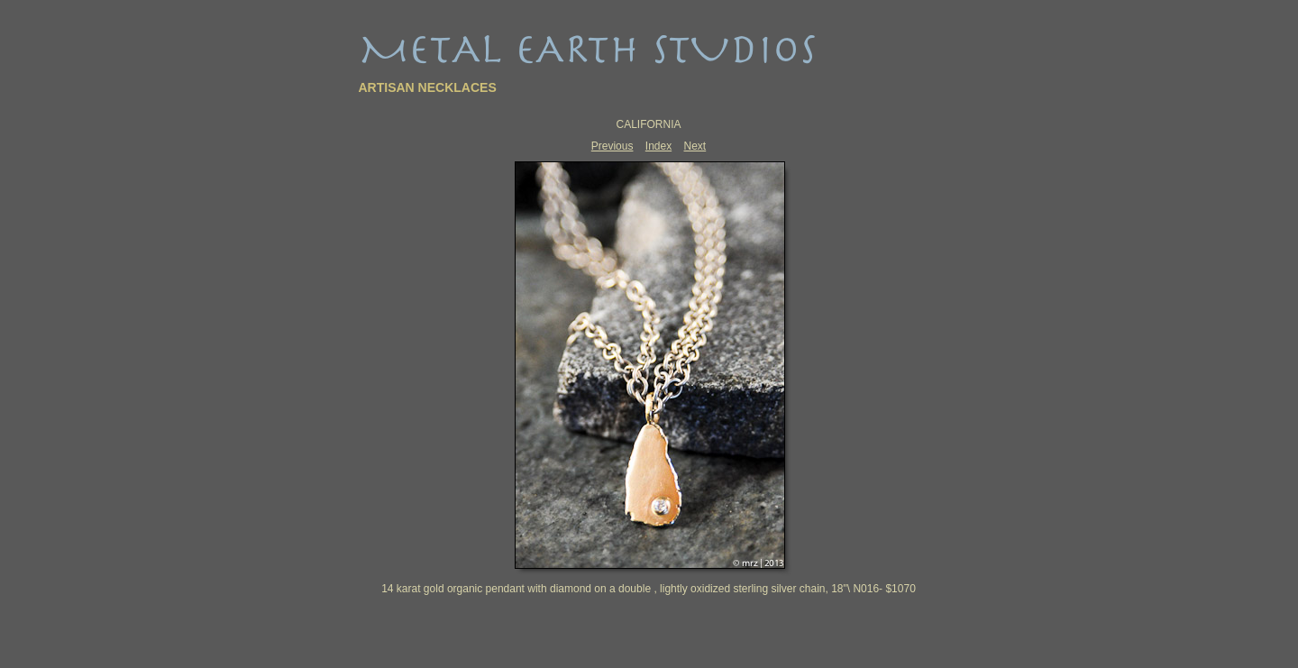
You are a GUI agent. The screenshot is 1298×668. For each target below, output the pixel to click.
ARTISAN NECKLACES (428, 87)
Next (695, 146)
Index (658, 146)
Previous (612, 146)
